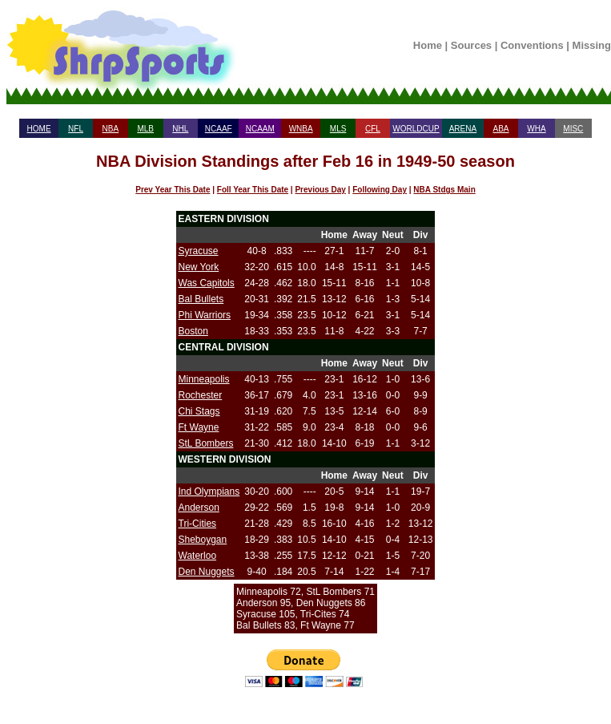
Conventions (532, 45)
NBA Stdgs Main (444, 189)
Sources (471, 45)
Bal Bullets (201, 299)
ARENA (462, 128)
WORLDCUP (415, 128)
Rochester (201, 395)
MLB (145, 128)
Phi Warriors (205, 315)
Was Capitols (207, 283)
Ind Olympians (209, 491)
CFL (372, 128)
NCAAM (260, 128)
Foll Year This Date (252, 189)
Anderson (199, 507)
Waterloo (198, 555)
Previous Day (320, 189)
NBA (111, 128)
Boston (193, 331)
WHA (536, 128)
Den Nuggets (207, 571)
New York (199, 267)
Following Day (379, 189)
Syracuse (199, 251)
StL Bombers (206, 443)
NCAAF (218, 128)
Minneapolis (204, 379)
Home (427, 45)
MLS (338, 128)
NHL (180, 128)
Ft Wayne (199, 427)
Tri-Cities (198, 523)
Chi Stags (199, 411)
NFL (75, 128)
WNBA (301, 128)
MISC (573, 128)
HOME (39, 128)
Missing (592, 45)
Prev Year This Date (172, 189)
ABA (500, 128)
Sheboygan (203, 539)
